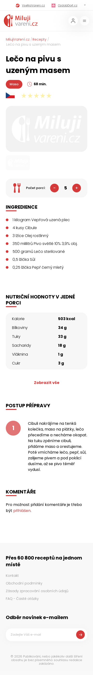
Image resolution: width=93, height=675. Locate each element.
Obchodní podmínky (24, 583)
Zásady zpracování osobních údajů (37, 591)
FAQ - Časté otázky (22, 598)
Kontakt (12, 575)
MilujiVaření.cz (18, 39)
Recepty (39, 39)
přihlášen (22, 510)
